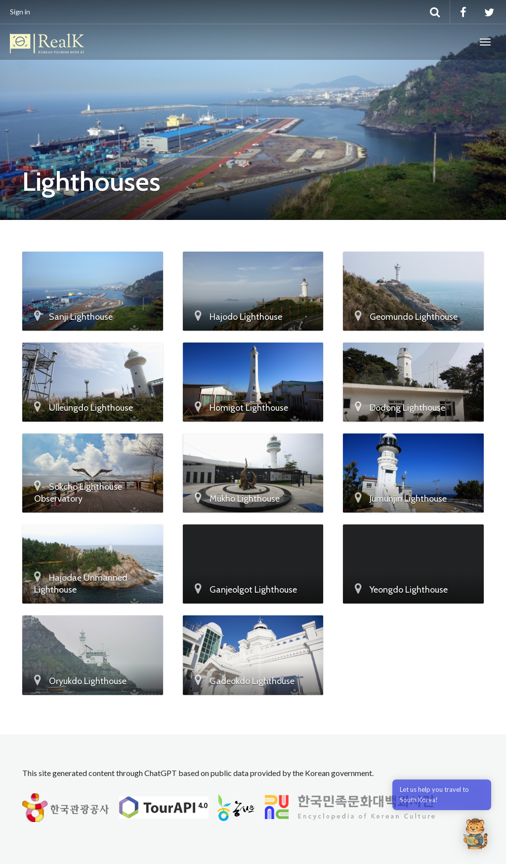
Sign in (20, 11)
